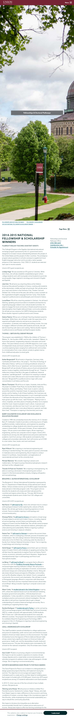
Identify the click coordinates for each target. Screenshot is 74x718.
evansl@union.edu (57, 245)
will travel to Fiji (17, 505)
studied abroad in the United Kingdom (26, 589)
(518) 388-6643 (55, 243)
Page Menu (64, 229)
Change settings (22, 715)
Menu (68, 3)
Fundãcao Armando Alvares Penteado (29, 564)
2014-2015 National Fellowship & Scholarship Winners (17, 224)
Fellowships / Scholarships (35, 222)
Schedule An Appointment (59, 247)
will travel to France (20, 548)
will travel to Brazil (17, 562)
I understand (56, 713)
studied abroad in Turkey (25, 608)
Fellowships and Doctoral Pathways (13, 222)
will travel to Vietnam (20, 533)
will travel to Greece (22, 517)
